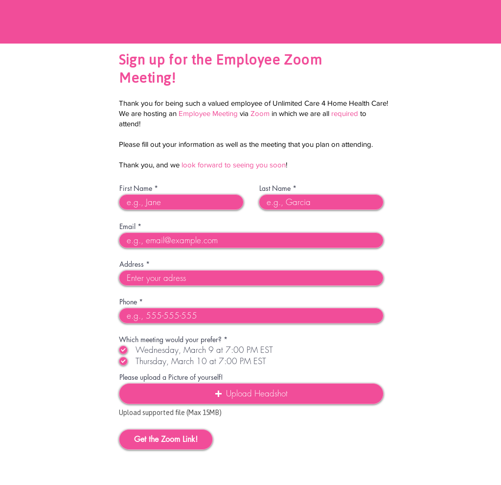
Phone (128, 302)
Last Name (275, 188)
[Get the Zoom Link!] (166, 439)
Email (127, 226)
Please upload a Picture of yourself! (171, 377)
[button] (251, 393)
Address (131, 264)
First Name (135, 188)
